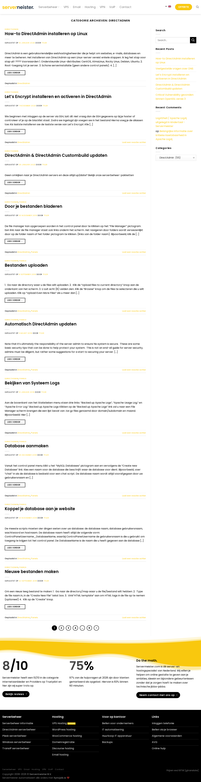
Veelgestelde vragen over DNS (174, 68)
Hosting (90, 7)
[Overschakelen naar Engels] (169, 6)
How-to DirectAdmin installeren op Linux (46, 34)
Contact (125, 7)
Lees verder (15, 72)
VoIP (112, 7)
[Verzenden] (193, 40)
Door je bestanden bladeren (33, 206)
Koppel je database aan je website (40, 509)
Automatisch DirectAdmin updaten (40, 324)
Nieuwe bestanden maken (32, 571)
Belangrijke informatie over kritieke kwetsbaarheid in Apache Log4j (174, 135)
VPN (102, 7)
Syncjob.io (60, 777)
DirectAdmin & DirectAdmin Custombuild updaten (56, 155)
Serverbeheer (49, 7)
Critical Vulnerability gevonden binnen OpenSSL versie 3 (174, 97)
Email (77, 7)
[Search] (197, 7)
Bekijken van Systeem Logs (32, 383)
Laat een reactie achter (134, 142)
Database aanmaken (26, 446)
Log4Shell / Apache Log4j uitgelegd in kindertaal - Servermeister (171, 122)
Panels (22, 202)
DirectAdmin (11, 29)
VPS (66, 7)
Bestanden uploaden (26, 265)
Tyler (44, 43)
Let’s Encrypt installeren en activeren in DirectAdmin (58, 96)
